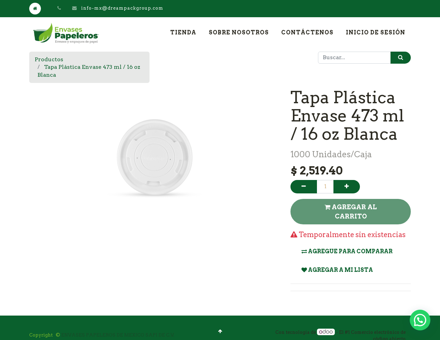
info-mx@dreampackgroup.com (122, 8)
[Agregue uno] (346, 186)
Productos (49, 59)
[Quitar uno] (303, 186)
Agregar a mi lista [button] (337, 270)
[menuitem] (183, 32)
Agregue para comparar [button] (347, 251)
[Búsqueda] (400, 58)
